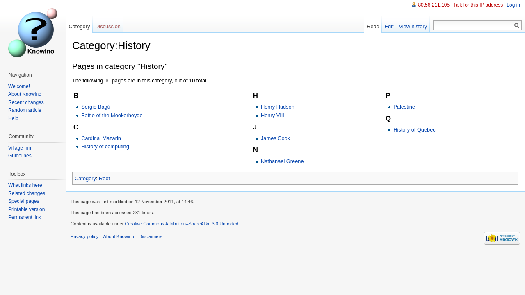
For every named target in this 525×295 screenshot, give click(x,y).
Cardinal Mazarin (101, 138)
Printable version (26, 209)
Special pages (23, 201)
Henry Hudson (277, 107)
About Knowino (24, 94)
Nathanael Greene (282, 161)
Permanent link (24, 217)
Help (13, 118)
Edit (389, 26)
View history (413, 26)
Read (373, 26)
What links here (25, 185)
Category (85, 178)
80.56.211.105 (434, 5)
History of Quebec (414, 130)
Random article (24, 110)
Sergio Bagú (95, 107)
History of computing (105, 146)
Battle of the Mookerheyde (111, 115)
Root (104, 178)
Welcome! (19, 86)
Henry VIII (272, 115)
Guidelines (20, 156)
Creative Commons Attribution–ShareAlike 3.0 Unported (181, 223)
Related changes (26, 193)
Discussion (108, 26)
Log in (513, 5)
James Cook (275, 138)
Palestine (404, 107)
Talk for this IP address (478, 5)
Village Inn (19, 148)
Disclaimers (150, 236)
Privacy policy (84, 236)
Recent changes (26, 102)
